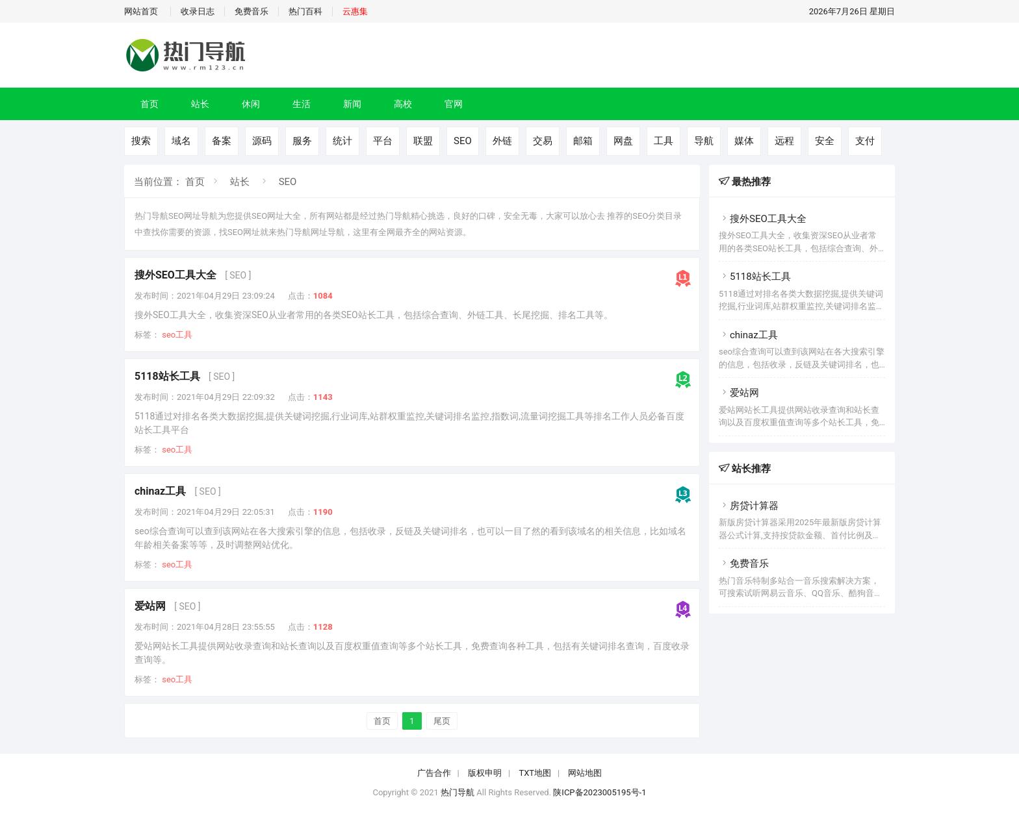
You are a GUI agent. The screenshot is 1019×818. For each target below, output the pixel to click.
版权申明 (485, 773)
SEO (463, 141)
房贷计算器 (749, 506)
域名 (181, 141)
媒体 (744, 141)
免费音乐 (251, 11)
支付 (865, 141)
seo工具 (177, 335)
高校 (403, 104)
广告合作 (434, 773)
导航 (704, 141)
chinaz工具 (160, 491)
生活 (301, 104)
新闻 (352, 104)
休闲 (251, 104)
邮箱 (583, 141)
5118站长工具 (167, 376)
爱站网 (150, 606)
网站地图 (585, 773)
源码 (262, 141)
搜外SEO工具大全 (175, 275)
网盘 (623, 141)
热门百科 (305, 11)
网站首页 (141, 11)
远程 (784, 141)
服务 (302, 141)
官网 (454, 104)
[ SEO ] (238, 275)
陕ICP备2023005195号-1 (599, 792)
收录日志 (197, 11)
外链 (502, 141)
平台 (383, 141)
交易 (542, 141)
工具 (663, 141)
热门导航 (457, 792)
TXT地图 (535, 773)
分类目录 (665, 216)
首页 (149, 104)
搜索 (141, 141)
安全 (824, 141)
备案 (221, 141)
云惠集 (355, 11)
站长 (200, 104)
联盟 (423, 141)
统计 (342, 141)
